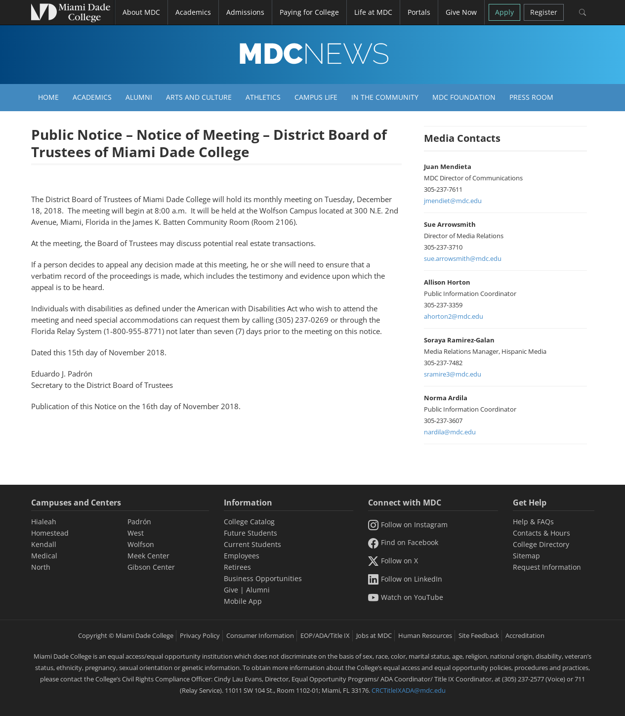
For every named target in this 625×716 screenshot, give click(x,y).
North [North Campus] (40, 567)
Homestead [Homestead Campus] (50, 533)
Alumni (138, 97)
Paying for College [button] (309, 12)
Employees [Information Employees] (241, 555)
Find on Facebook (403, 542)
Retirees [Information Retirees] (237, 567)
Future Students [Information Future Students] (250, 533)
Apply (504, 12)
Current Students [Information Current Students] (252, 544)
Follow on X (393, 560)
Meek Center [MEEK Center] (148, 555)
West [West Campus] (135, 533)
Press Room (531, 97)
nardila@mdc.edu (450, 431)
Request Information (547, 567)
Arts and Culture (199, 97)
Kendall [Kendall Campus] (43, 544)
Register (543, 12)
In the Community (384, 97)
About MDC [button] (141, 12)
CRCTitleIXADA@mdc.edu (409, 690)
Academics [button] (193, 12)
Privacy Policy (200, 635)
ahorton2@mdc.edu (453, 316)
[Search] (582, 12)
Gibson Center (151, 567)
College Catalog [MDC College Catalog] (249, 521)
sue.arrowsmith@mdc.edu (462, 258)
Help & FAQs (533, 521)
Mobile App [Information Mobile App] (243, 601)
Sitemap (526, 555)
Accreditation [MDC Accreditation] (524, 635)
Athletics (263, 97)
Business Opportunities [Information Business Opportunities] (263, 578)
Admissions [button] (245, 12)
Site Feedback (478, 635)
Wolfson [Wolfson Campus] (140, 544)
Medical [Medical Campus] (44, 555)
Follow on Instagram (408, 524)
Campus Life (315, 97)
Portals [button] (419, 12)
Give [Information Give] (231, 589)
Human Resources (425, 635)
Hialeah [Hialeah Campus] (43, 521)
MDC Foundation (464, 97)
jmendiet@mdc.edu (453, 200)
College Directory (541, 544)
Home (48, 97)
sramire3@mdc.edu (452, 374)
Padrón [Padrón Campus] (139, 521)
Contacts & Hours (541, 533)
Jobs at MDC (374, 635)
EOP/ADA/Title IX (325, 635)
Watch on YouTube (405, 597)
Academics (92, 97)
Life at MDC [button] (373, 12)
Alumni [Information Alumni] (258, 589)
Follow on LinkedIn (405, 579)
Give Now (461, 12)
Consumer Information (260, 635)
